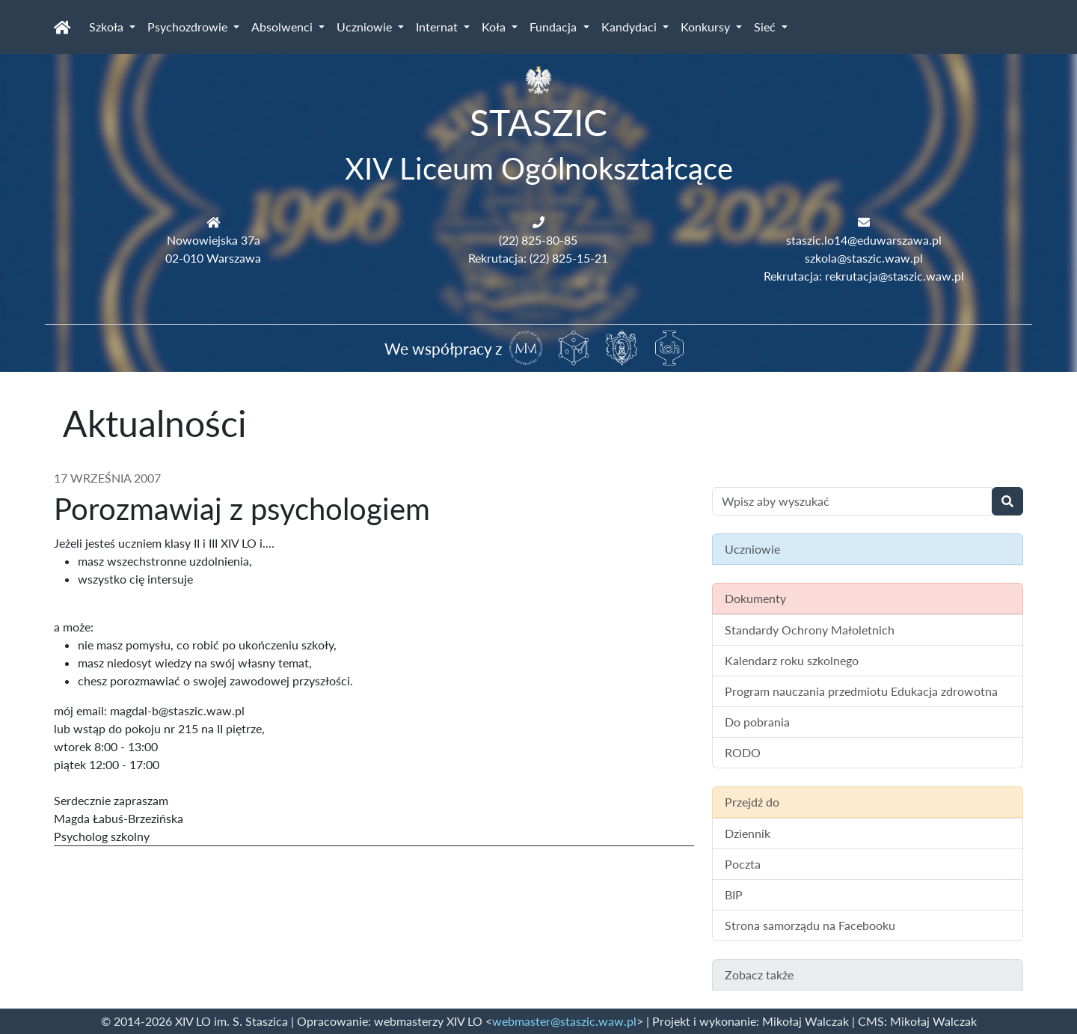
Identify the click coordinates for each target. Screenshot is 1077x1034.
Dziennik (747, 833)
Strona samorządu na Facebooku (810, 925)
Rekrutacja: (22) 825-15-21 (538, 258)
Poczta (743, 864)
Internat (438, 26)
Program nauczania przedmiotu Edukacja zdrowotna (861, 691)
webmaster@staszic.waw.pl (564, 1021)
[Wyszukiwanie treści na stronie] (852, 501)
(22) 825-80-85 (538, 240)
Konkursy (707, 26)
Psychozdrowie (188, 26)
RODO (743, 752)
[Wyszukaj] (1007, 501)
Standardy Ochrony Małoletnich (810, 629)
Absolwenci (283, 26)
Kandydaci (630, 26)
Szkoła (107, 26)
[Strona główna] (62, 27)
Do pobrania (757, 722)
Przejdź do (752, 802)
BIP (734, 894)
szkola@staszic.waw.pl (864, 258)
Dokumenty (755, 598)
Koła (495, 26)
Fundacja (555, 26)
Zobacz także (759, 974)
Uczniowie (366, 26)
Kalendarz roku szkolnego (792, 660)
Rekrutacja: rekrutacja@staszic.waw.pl (864, 276)
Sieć (766, 26)
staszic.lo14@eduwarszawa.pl (864, 240)
